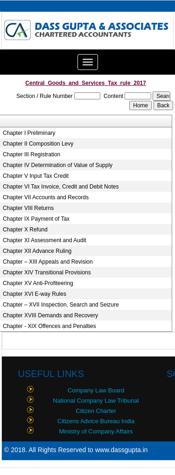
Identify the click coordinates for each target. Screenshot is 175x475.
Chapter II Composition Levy (38, 143)
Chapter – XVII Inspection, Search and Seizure (61, 304)
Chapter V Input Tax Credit (36, 176)
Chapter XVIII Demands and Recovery (50, 315)
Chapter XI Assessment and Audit (44, 240)
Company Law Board (96, 390)
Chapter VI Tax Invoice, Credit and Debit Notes (61, 186)
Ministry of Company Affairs (96, 431)
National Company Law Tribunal (96, 400)
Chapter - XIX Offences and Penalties (49, 326)
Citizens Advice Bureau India (95, 421)
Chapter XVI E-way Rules (34, 294)
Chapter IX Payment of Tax (36, 219)
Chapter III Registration (31, 154)
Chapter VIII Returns (28, 208)
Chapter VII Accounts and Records (46, 197)
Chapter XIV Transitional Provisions (47, 272)
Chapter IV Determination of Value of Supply (57, 165)
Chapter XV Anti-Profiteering (38, 283)
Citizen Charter (96, 410)
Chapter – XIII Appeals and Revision (48, 261)
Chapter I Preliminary (29, 133)
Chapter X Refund (25, 229)
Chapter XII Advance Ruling (37, 251)
